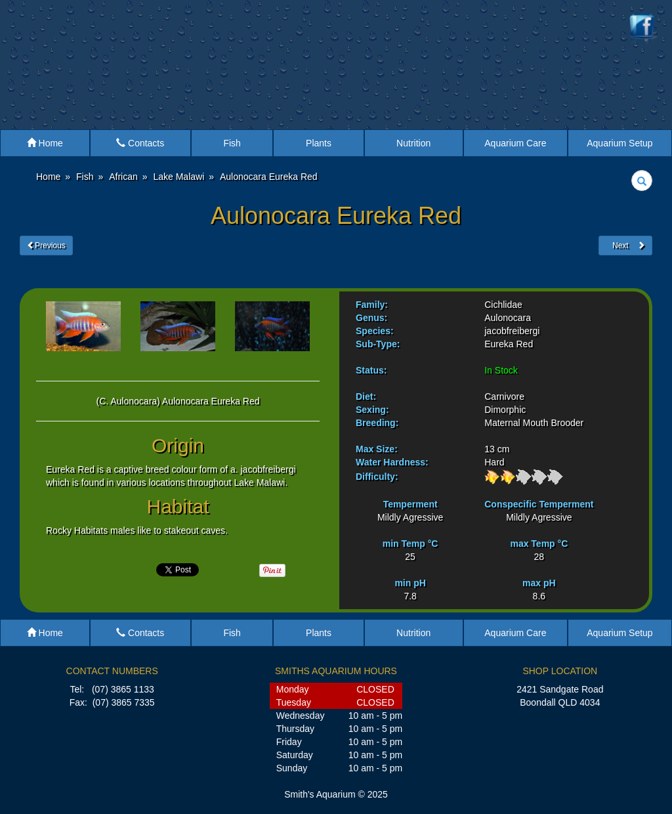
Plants (318, 143)
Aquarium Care (515, 143)
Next (625, 245)
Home (45, 143)
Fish (231, 143)
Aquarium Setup (619, 143)
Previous (46, 245)
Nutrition (413, 143)
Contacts (140, 143)
